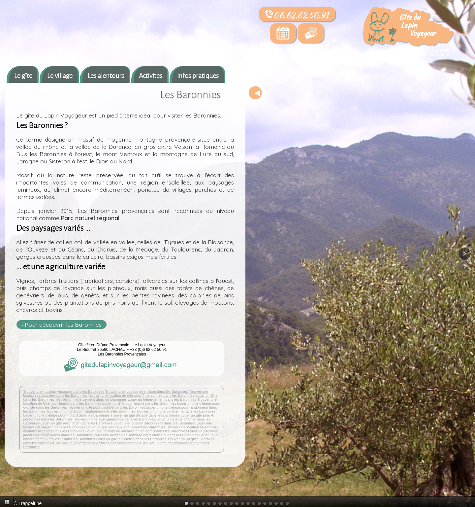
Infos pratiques (198, 75)
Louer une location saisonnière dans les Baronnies (154, 423)
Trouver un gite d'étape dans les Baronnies (145, 415)
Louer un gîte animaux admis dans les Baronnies (125, 427)
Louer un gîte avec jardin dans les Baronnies (76, 423)
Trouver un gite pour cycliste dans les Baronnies (106, 407)
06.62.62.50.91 (297, 15)
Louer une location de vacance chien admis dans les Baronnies (136, 431)
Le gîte (23, 75)
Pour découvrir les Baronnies (63, 324)
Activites (150, 75)
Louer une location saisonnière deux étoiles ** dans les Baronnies (145, 435)
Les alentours (105, 75)
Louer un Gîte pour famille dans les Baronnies (139, 403)
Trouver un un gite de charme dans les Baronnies (176, 411)
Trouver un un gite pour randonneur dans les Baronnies (90, 411)
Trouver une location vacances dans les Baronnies (63, 391)
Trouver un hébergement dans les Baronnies (91, 399)
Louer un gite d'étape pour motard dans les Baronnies (66, 415)
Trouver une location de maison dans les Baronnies (146, 391)
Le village (60, 75)
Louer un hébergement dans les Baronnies (162, 399)
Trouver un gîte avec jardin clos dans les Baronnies (114, 419)
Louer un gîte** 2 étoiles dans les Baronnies (131, 439)
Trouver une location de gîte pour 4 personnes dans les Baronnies (141, 395)
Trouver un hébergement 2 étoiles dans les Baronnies (98, 443)
